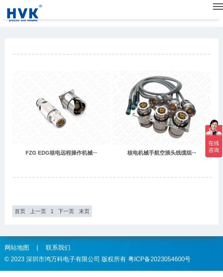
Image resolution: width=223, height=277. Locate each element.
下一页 (66, 211)
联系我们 (58, 247)
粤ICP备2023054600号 (159, 259)
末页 (84, 211)
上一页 (38, 211)
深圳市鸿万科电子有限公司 (63, 259)
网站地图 (17, 247)
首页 (20, 211)
